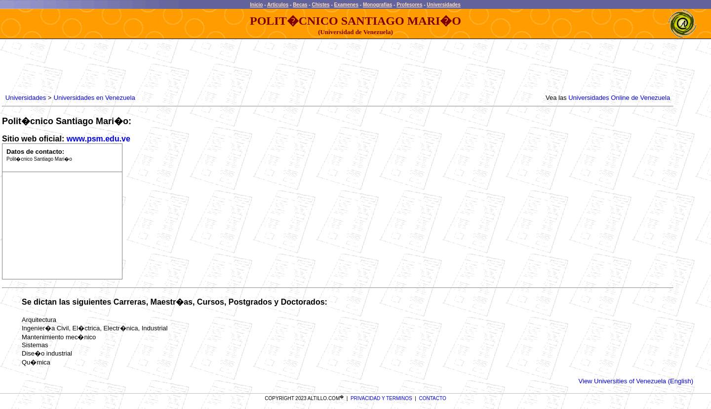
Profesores (409, 4)
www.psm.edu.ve (98, 139)
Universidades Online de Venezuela (619, 97)
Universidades (443, 4)
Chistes (320, 4)
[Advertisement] (183, 67)
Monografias (377, 4)
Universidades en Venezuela (94, 97)
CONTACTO (432, 398)
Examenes (346, 4)
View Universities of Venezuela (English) (636, 381)
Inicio (256, 4)
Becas (300, 4)
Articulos (277, 4)
